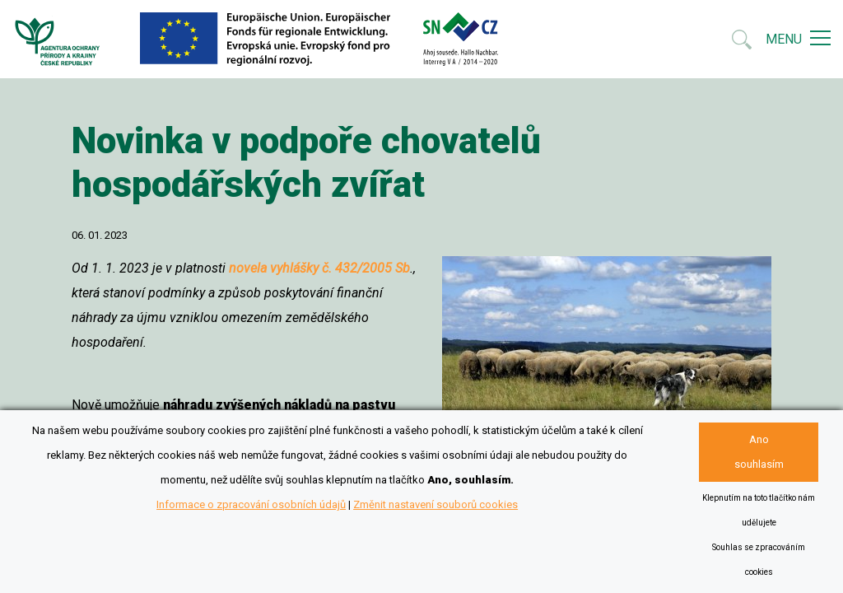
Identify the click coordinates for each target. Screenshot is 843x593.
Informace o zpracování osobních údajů (251, 504)
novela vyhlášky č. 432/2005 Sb (319, 268)
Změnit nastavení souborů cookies (435, 504)
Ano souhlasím (759, 451)
